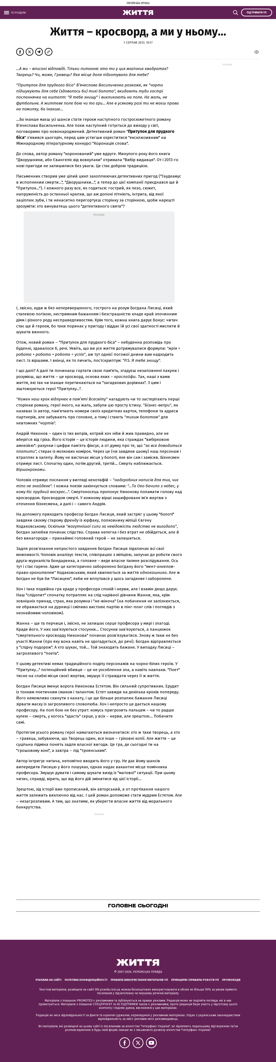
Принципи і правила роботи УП (195, 979)
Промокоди (231, 979)
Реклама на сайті (48, 979)
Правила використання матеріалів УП (139, 979)
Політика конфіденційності (86, 979)
